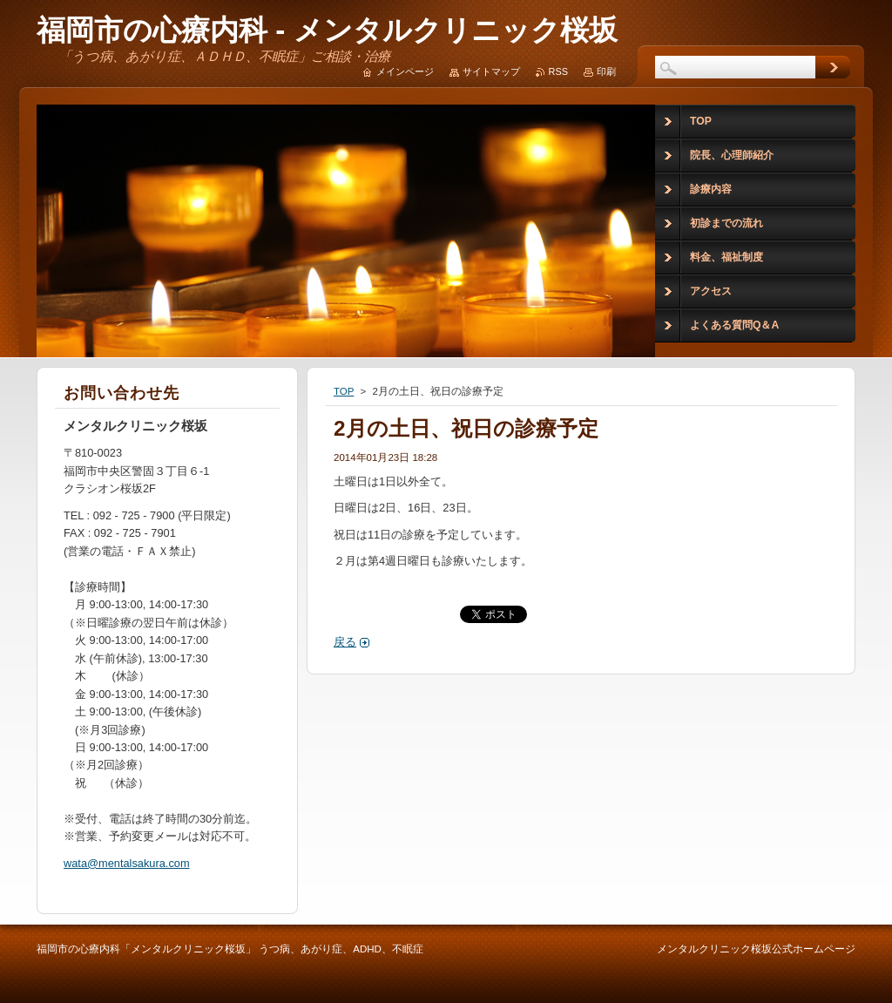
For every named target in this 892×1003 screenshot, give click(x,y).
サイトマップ (491, 71)
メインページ (405, 71)
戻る (345, 641)
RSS (558, 71)
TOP (344, 391)
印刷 (606, 71)
